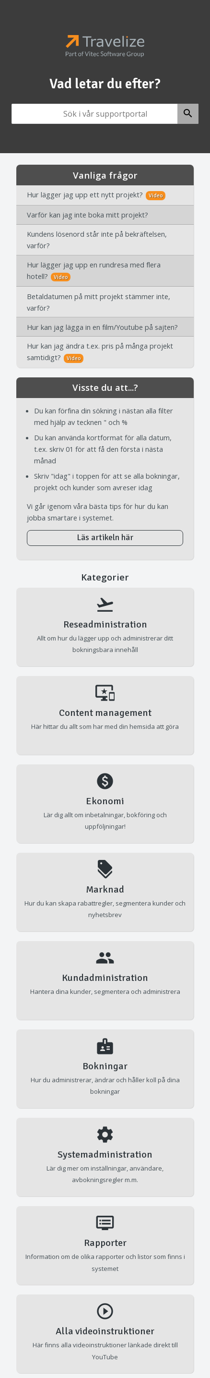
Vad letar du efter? (105, 84)
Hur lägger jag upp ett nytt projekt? (96, 195)
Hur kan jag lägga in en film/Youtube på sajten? (102, 327)
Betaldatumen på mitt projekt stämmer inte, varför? (98, 302)
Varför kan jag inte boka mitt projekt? (87, 214)
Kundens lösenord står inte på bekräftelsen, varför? (97, 239)
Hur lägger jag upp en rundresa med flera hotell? (94, 271)
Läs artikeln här (105, 537)
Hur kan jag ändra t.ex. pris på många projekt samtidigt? (100, 352)
